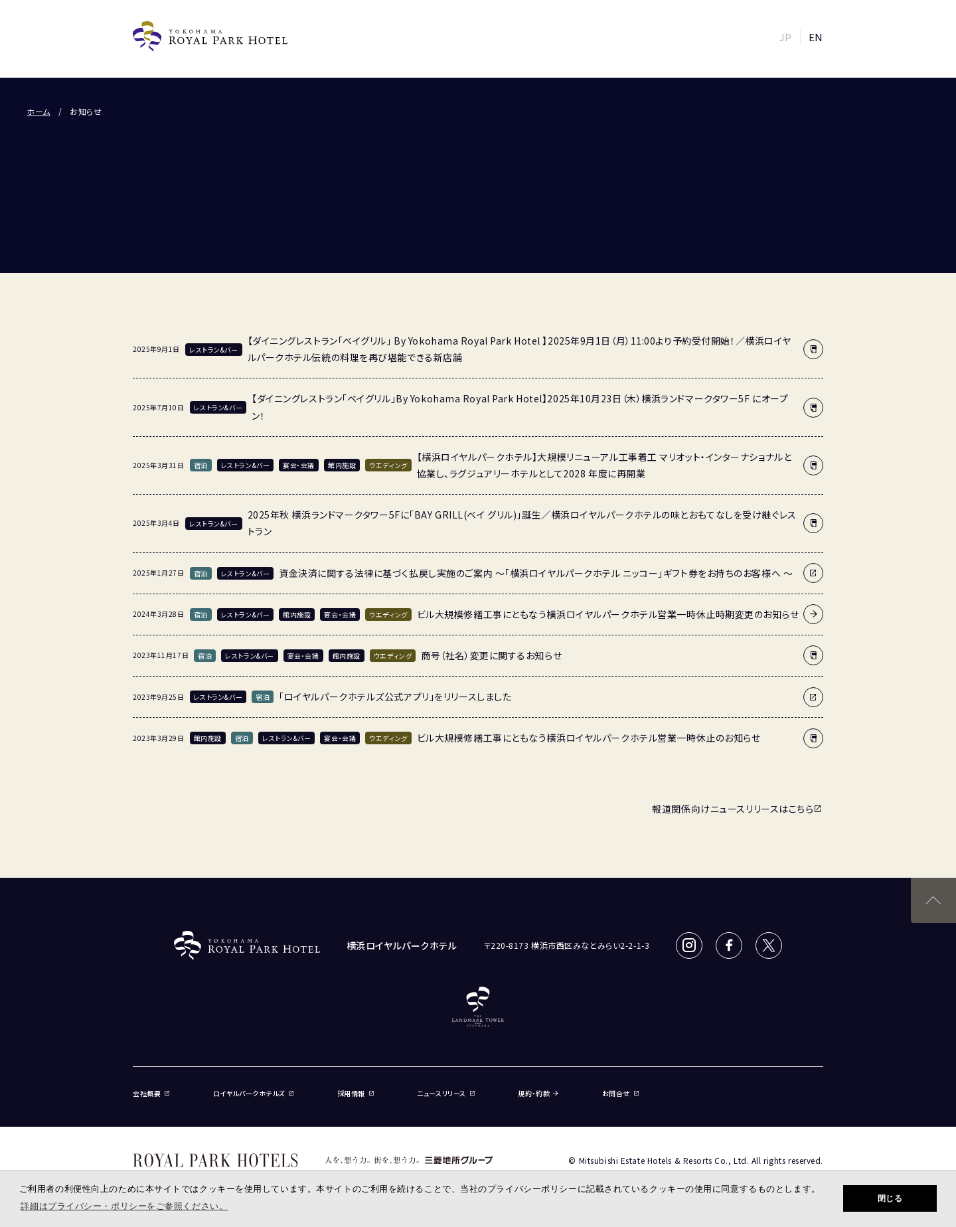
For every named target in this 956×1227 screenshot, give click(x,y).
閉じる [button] (890, 1198)
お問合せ (621, 1126)
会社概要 (152, 1126)
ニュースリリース (446, 1126)
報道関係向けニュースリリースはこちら (737, 842)
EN (816, 37)
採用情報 (356, 1126)
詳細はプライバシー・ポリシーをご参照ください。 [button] (124, 1206)
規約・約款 (538, 1126)
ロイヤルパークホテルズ (254, 1126)
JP (785, 37)
